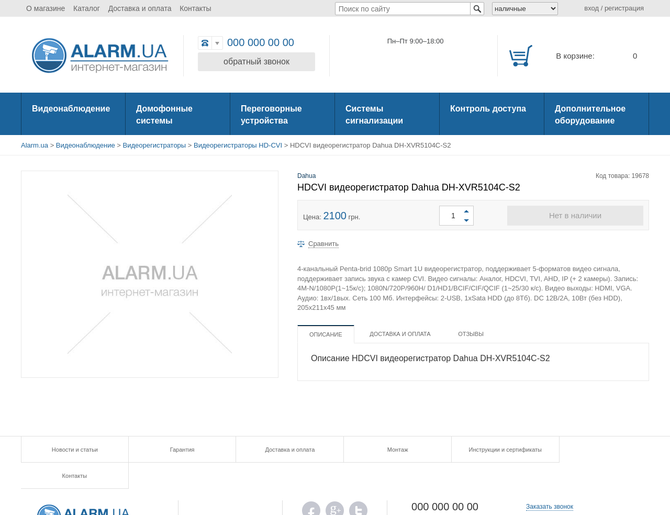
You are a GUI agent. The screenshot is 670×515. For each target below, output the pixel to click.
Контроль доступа (488, 108)
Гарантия (177, 449)
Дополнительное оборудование (590, 114)
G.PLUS (335, 487)
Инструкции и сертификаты (491, 449)
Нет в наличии (575, 215)
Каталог (86, 8)
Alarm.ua (34, 145)
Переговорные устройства (271, 114)
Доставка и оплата (140, 8)
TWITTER (358, 487)
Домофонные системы (164, 114)
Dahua (306, 176)
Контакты (195, 8)
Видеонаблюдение (71, 108)
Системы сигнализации (374, 114)
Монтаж (387, 449)
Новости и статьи (73, 449)
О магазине (45, 8)
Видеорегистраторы (154, 145)
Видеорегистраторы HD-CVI (238, 145)
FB (311, 487)
